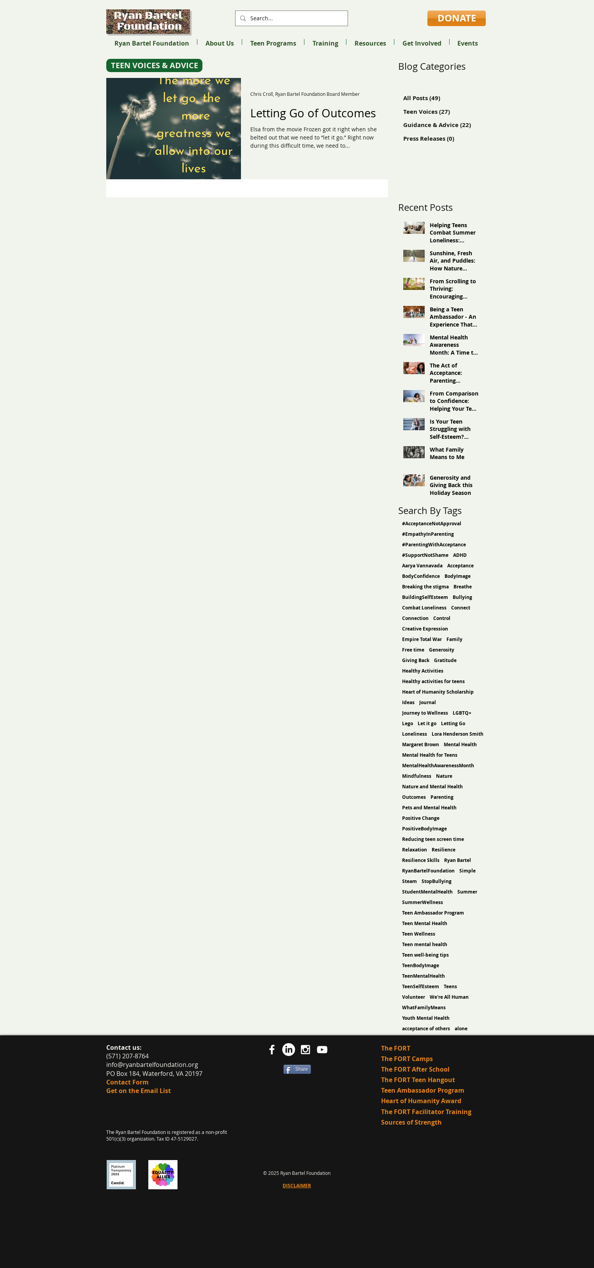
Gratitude (445, 660)
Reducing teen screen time (433, 839)
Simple (467, 871)
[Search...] (290, 18)
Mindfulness (416, 776)
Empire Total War (422, 639)
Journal (427, 702)
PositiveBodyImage (424, 829)
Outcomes (414, 797)
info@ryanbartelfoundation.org (152, 1064)
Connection (415, 618)
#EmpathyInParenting (428, 534)
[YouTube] (322, 1049)
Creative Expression (425, 629)
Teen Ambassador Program (433, 913)
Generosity (441, 650)
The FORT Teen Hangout (418, 1080)
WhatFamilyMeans (424, 1007)
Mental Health (460, 744)
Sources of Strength (411, 1122)
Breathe (462, 587)
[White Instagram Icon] (305, 1049)
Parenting (442, 797)
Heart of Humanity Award (422, 1101)
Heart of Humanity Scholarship (438, 692)
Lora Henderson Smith (457, 734)
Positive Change (420, 818)
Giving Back (415, 660)
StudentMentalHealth (427, 892)
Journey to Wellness (425, 713)
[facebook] (271, 1049)
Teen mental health (424, 944)
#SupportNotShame (425, 555)
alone (461, 1028)
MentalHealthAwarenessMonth (438, 765)
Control (441, 618)
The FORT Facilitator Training (426, 1111)
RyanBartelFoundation (428, 871)
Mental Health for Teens (429, 755)
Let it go (427, 723)
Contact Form (127, 1082)
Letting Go (453, 723)
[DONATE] (456, 18)
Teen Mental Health (424, 923)
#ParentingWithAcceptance (434, 544)
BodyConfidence (421, 576)
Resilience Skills (420, 860)
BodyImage (458, 576)
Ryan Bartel (457, 860)
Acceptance (460, 566)
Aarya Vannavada (422, 566)
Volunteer (413, 997)
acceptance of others (426, 1028)
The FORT (395, 1048)
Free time (413, 650)
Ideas (408, 702)
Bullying (462, 597)
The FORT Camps (407, 1058)
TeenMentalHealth (423, 976)
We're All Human (449, 997)
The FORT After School (415, 1069)
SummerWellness (422, 902)
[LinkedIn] (288, 1049)
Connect (460, 608)
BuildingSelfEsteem (425, 597)
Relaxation (414, 850)
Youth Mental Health (426, 1018)
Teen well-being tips (425, 955)
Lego (407, 723)
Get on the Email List (138, 1090)
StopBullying (437, 881)
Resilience (443, 850)
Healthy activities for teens (433, 681)
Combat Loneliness (424, 608)
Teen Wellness (418, 934)
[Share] (297, 1069)
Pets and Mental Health (429, 808)
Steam (409, 881)
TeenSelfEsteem (420, 986)
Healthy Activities (422, 671)
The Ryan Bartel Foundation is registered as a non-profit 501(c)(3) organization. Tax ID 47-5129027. (166, 1135)
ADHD (460, 555)
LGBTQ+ (462, 713)
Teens (450, 986)
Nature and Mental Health (432, 786)
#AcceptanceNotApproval (431, 523)
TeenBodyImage (420, 965)
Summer (467, 892)
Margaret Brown (420, 744)
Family (454, 639)
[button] (219, 42)
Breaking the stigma (425, 587)
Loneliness (414, 734)
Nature (444, 776)
